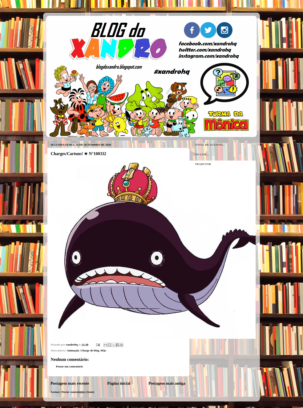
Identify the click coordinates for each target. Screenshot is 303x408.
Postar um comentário (69, 366)
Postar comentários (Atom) (77, 391)
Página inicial (118, 383)
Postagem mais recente (69, 383)
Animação (73, 350)
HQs (103, 350)
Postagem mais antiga (167, 383)
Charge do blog (90, 350)
